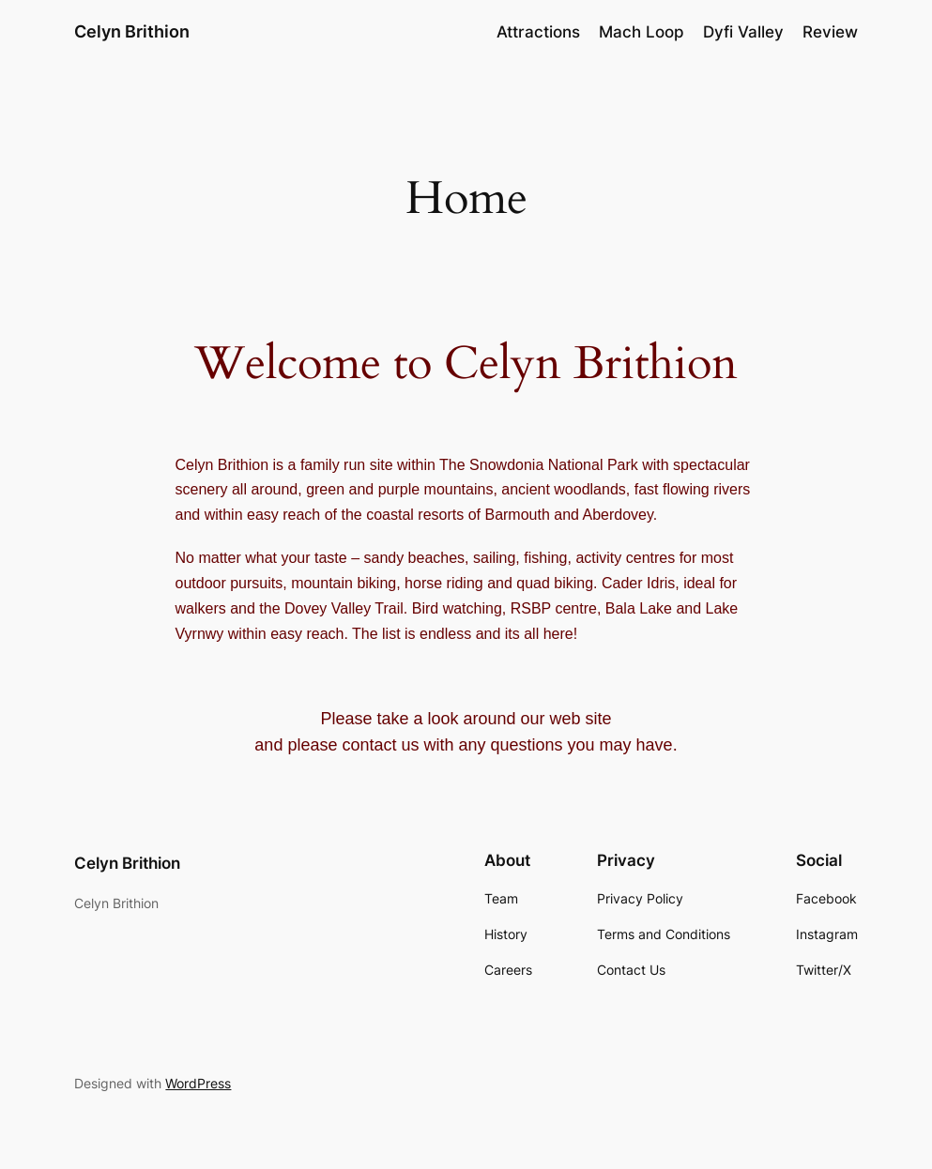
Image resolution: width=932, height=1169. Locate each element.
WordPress (198, 1083)
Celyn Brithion (132, 31)
